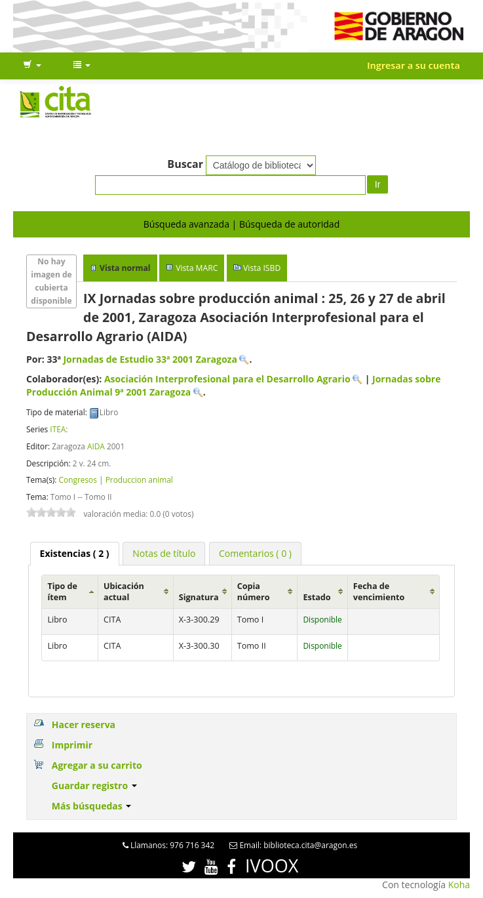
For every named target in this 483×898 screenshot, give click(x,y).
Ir (378, 184)
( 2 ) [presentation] (74, 553)
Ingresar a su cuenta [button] (413, 65)
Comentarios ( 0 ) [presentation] (255, 553)
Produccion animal (139, 479)
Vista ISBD (261, 268)
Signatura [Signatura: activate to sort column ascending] (199, 597)
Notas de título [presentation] (163, 553)
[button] (32, 65)
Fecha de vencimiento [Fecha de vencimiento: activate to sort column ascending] (378, 592)
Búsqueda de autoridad (289, 224)
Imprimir (72, 745)
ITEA (58, 429)
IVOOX (271, 865)
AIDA (96, 446)
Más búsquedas (92, 806)
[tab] (74, 553)
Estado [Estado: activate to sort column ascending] (316, 597)
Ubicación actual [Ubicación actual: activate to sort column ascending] (124, 592)
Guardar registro (94, 785)
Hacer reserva (83, 724)
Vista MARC (197, 268)
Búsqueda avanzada (186, 224)
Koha (459, 884)
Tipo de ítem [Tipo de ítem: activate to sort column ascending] (62, 592)
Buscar (185, 164)
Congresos (77, 479)
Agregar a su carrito (97, 765)
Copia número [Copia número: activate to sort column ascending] (253, 592)
